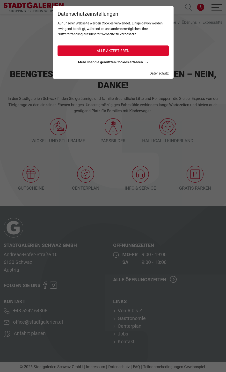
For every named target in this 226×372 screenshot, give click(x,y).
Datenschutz (159, 73)
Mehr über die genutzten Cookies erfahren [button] (113, 62)
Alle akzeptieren (113, 51)
